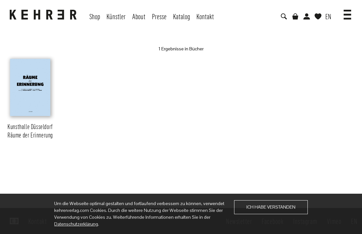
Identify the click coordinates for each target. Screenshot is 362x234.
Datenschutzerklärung (76, 224)
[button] (347, 12)
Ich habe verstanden (270, 207)
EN (328, 16)
